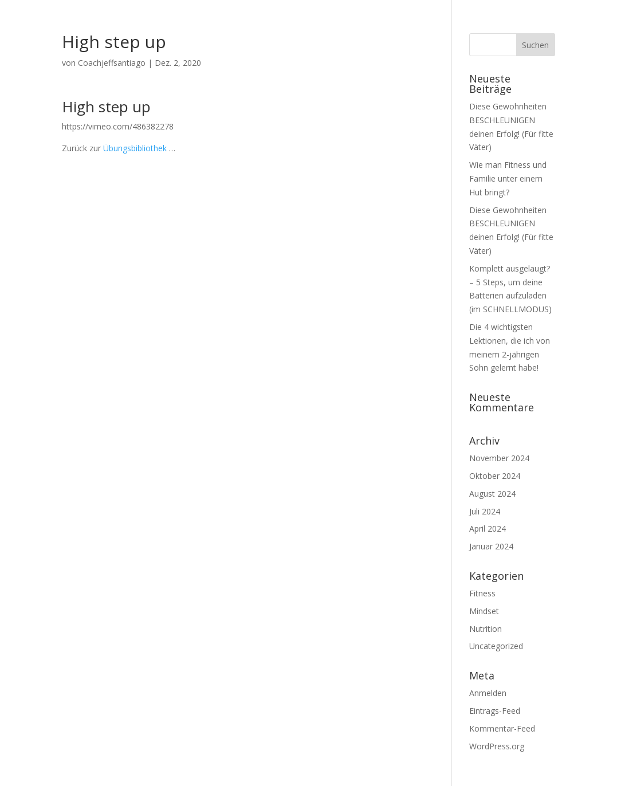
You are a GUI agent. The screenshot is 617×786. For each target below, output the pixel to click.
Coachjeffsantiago (112, 62)
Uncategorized (496, 645)
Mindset (484, 611)
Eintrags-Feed (494, 710)
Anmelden (487, 692)
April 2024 (487, 528)
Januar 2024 (491, 546)
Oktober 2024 (494, 475)
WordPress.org (496, 746)
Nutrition (485, 628)
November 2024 (499, 458)
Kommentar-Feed (502, 728)
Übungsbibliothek (135, 148)
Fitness (482, 593)
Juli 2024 (484, 511)
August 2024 (492, 493)
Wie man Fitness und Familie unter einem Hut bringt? (508, 178)
